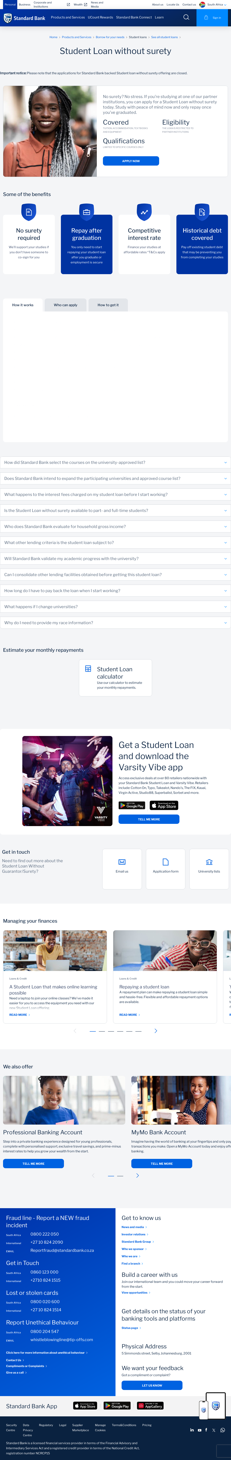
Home (53, 37)
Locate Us (173, 4)
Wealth (78, 4)
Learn (159, 17)
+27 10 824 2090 (46, 1242)
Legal (62, 1425)
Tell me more (149, 819)
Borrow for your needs (110, 37)
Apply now (131, 161)
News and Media (97, 4)
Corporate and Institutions (43, 4)
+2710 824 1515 (45, 1280)
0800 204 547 (44, 1331)
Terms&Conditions (124, 1425)
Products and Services (68, 17)
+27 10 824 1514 (45, 1309)
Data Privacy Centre (28, 1430)
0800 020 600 (45, 1301)
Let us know (152, 1385)
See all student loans (164, 37)
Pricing (146, 1425)
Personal (10, 4)
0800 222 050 (44, 1234)
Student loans (138, 37)
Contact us (189, 4)
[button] (75, 1031)
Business (24, 4)
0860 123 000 (44, 1272)
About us (157, 4)
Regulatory (46, 1425)
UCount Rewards (100, 17)
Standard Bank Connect (134, 17)
